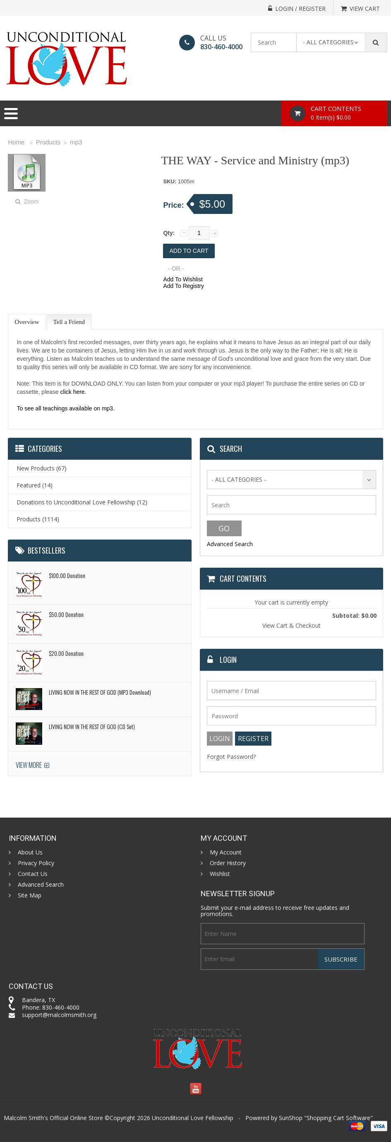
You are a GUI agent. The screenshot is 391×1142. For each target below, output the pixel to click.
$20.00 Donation (66, 653)
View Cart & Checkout (291, 625)
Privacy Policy (36, 863)
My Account (226, 852)
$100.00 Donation (67, 575)
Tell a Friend (69, 322)
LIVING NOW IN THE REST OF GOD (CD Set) (92, 726)
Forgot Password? (231, 756)
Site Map (29, 895)
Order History (228, 863)
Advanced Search (230, 544)
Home (16, 142)
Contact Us (33, 874)
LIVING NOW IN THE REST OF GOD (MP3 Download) (100, 692)
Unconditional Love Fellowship (192, 1118)
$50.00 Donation (66, 614)
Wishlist (220, 874)
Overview (26, 322)
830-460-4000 (221, 46)
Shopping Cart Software (338, 1118)
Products (48, 142)
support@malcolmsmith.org (59, 1015)
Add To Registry (183, 286)
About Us (30, 852)
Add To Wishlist (182, 279)
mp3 (76, 142)
